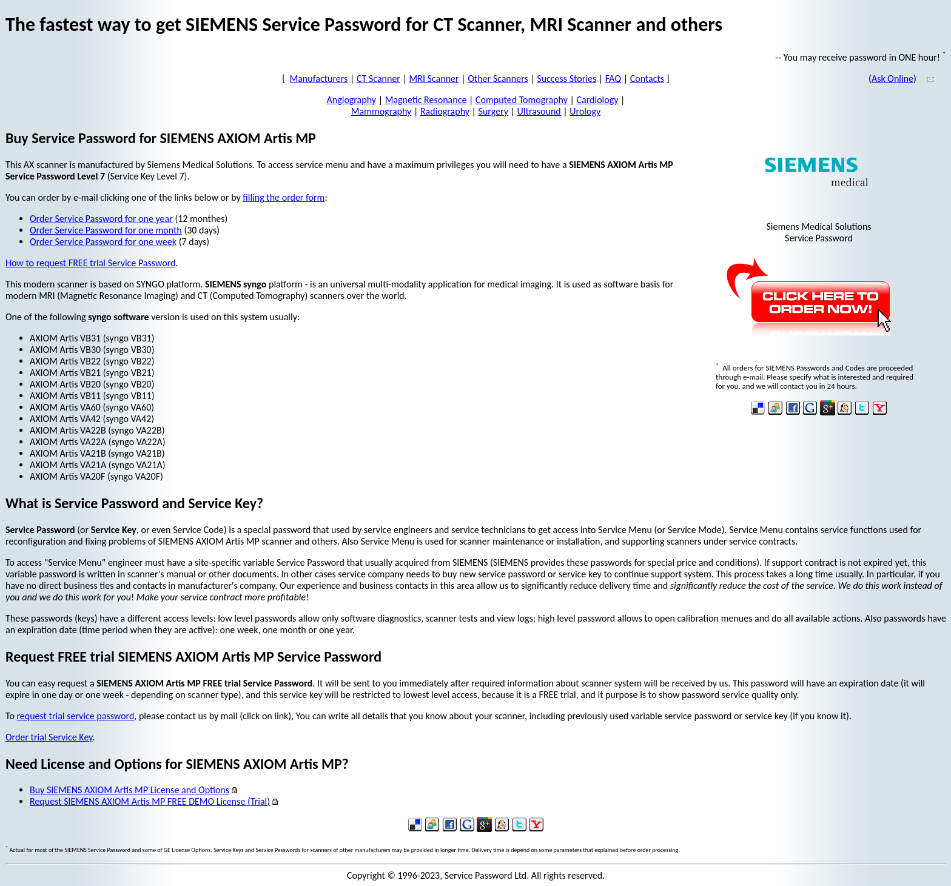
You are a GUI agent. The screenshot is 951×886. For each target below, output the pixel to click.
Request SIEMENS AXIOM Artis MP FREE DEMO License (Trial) (150, 801)
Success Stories (566, 78)
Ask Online (892, 78)
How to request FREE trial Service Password (90, 263)
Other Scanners (498, 78)
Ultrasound (539, 111)
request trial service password (75, 716)
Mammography (381, 111)
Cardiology (598, 100)
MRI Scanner (434, 78)
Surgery (493, 111)
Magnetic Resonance (426, 100)
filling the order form (283, 197)
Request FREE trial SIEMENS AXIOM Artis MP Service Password (193, 656)
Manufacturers (319, 78)
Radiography (444, 111)
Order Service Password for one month (106, 230)
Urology (585, 111)
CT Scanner (378, 78)
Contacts (647, 78)
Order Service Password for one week (103, 241)
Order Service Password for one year (101, 218)
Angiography (352, 100)
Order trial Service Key (48, 737)
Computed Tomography (522, 100)
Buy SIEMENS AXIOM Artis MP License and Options (129, 790)
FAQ (613, 78)
